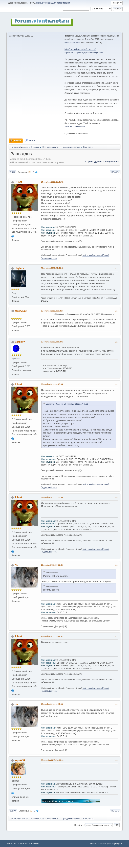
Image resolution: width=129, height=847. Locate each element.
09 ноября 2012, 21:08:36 (52, 497)
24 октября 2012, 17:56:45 (52, 268)
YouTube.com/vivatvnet (74, 127)
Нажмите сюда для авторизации (53, 3)
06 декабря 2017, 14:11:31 (52, 760)
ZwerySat (21, 310)
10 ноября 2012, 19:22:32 (52, 636)
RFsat (18, 182)
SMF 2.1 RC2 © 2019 (15, 843)
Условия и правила (106, 843)
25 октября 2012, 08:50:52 (52, 342)
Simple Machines (32, 843)
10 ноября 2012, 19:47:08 (52, 704)
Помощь (92, 843)
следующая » (111, 161)
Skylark (19, 268)
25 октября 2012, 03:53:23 (52, 311)
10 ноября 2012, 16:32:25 (52, 565)
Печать (115, 172)
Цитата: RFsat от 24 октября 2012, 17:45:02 (67, 404)
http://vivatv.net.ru (72, 42)
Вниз (12, 172)
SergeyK (20, 341)
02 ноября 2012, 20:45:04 (52, 384)
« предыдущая (93, 161)
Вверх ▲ (119, 843)
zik (16, 565)
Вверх (13, 811)
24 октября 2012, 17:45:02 (52, 182)
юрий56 (20, 760)
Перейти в (79, 825)
